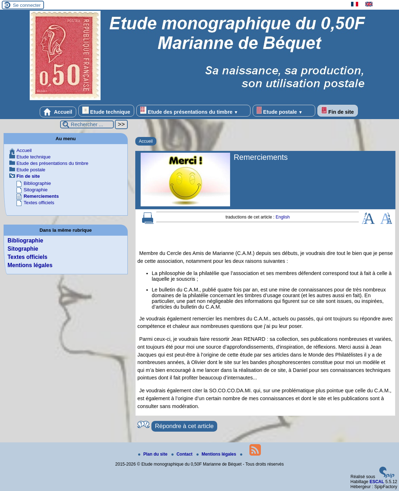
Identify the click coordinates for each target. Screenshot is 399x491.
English (282, 217)
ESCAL (377, 481)
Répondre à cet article (184, 426)
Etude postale (284, 111)
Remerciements (41, 196)
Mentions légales (30, 265)
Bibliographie (37, 183)
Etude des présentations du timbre (193, 111)
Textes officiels (39, 202)
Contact (182, 454)
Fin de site (337, 111)
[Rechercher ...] (87, 124)
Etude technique (106, 111)
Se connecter (27, 5)
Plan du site (153, 454)
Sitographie (36, 189)
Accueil (58, 112)
